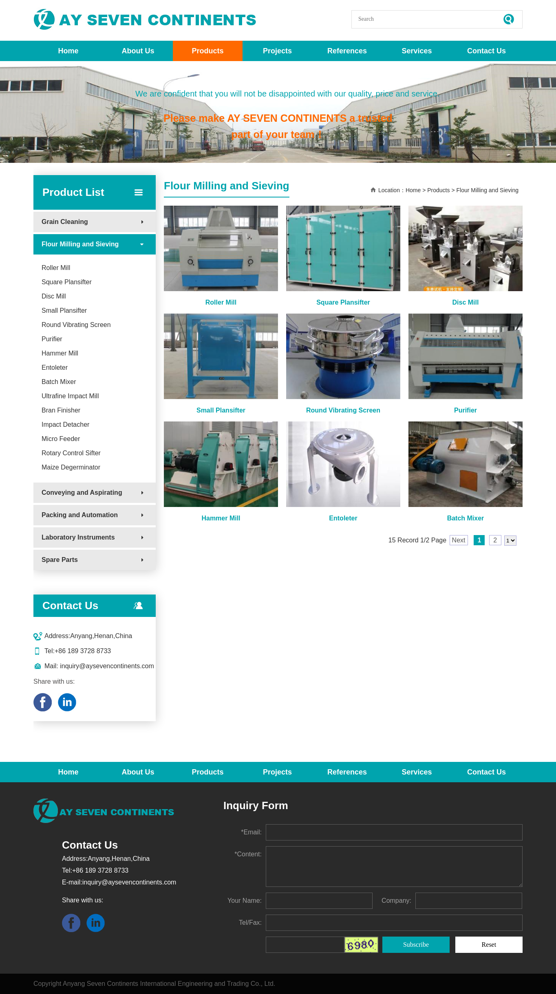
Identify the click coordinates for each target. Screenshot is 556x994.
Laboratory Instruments (78, 537)
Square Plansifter (67, 282)
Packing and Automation (80, 514)
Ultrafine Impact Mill (70, 396)
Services (417, 51)
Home (68, 51)
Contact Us (486, 51)
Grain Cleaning (65, 221)
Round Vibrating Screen (76, 324)
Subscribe (416, 944)
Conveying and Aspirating (82, 492)
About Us (138, 51)
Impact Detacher (65, 424)
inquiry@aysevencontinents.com (106, 666)
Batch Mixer (59, 381)
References (347, 51)
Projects (277, 51)
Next (459, 540)
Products (207, 51)
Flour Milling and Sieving (80, 244)
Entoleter (55, 367)
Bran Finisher (61, 410)
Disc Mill (54, 296)
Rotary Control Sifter (71, 453)
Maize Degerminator (71, 467)
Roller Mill (56, 267)
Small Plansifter (64, 310)
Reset (489, 944)
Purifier (52, 339)
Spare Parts (60, 559)
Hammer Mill (60, 353)
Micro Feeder (61, 438)
